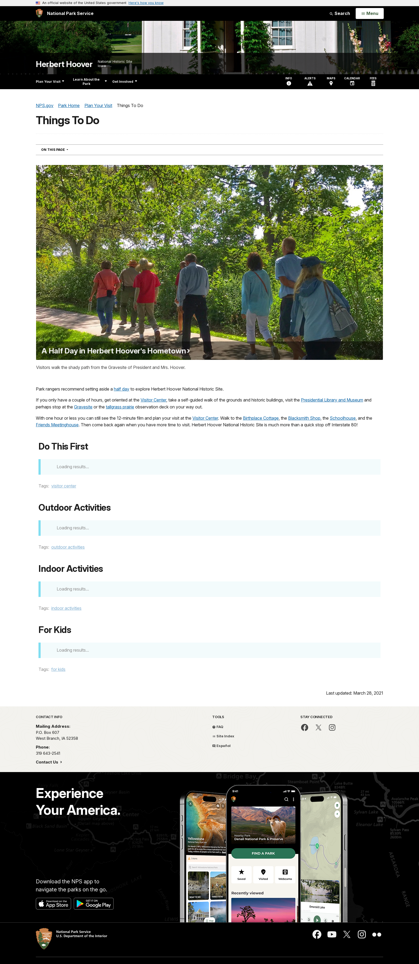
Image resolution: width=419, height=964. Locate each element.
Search (339, 13)
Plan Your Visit (50, 82)
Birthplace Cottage (261, 418)
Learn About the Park (90, 81)
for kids (58, 669)
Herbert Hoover (64, 64)
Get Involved (124, 82)
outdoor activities (68, 547)
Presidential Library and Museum (332, 400)
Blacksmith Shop (304, 418)
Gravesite (83, 407)
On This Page (64, 149)
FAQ (217, 727)
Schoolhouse (343, 418)
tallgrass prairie (120, 407)
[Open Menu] (370, 13)
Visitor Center (153, 400)
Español (221, 745)
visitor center (63, 486)
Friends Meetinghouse (57, 424)
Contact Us (47, 762)
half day (121, 389)
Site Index (223, 736)
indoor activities (66, 608)
